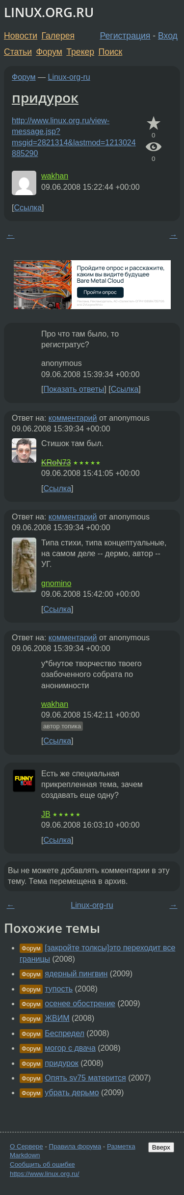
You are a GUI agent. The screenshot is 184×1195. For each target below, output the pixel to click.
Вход (168, 36)
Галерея (58, 36)
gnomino (56, 583)
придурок (45, 97)
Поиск (111, 52)
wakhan (54, 176)
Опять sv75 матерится (85, 1078)
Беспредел (64, 1033)
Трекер (80, 52)
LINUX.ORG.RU (49, 12)
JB (46, 814)
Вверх (161, 1147)
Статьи (18, 52)
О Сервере (26, 1146)
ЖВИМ (57, 1018)
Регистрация (125, 36)
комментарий (73, 418)
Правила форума (75, 1146)
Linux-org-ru (69, 77)
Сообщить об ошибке (42, 1164)
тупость (59, 989)
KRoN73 (56, 462)
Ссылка (28, 207)
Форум (49, 52)
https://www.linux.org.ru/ (44, 1173)
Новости (20, 36)
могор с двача (70, 1048)
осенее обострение (80, 1003)
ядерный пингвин (76, 974)
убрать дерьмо (72, 1092)
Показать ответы (73, 389)
